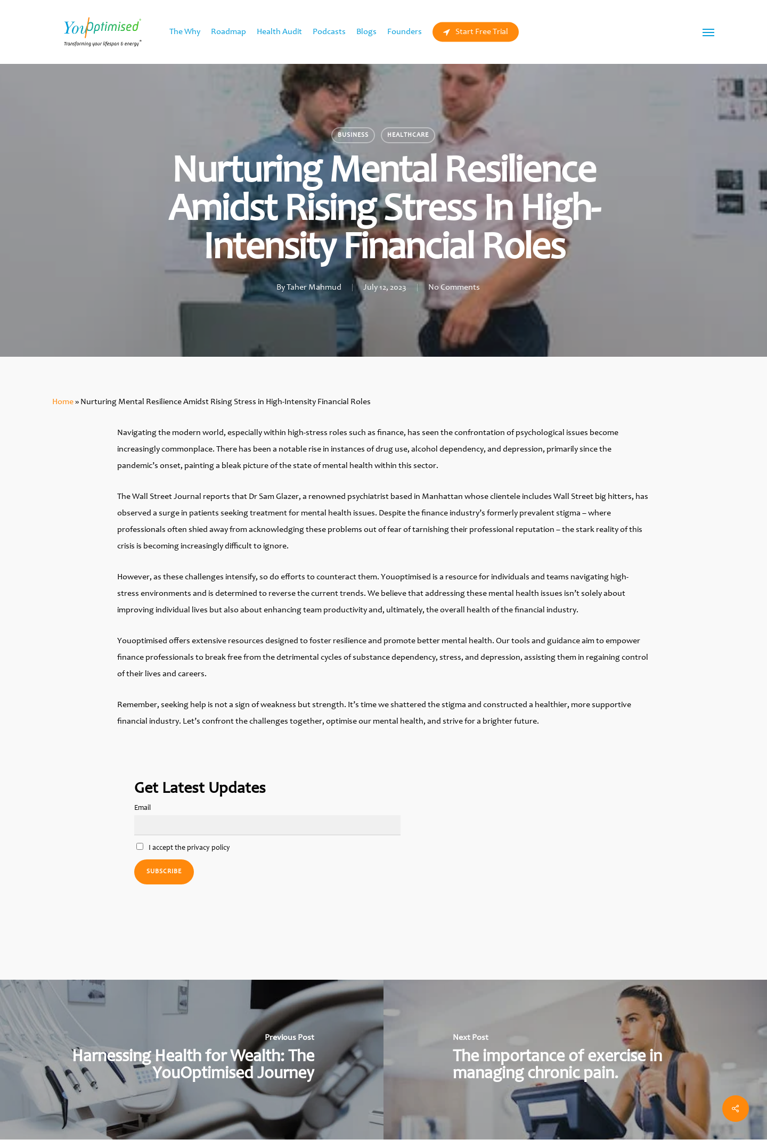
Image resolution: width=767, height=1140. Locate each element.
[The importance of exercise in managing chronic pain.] (575, 1059)
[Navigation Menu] (709, 32)
